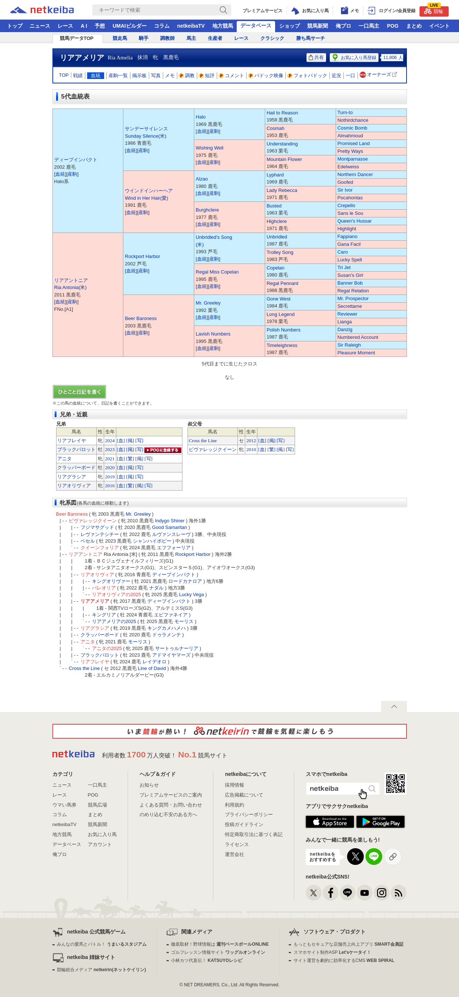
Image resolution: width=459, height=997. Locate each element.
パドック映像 (266, 75)
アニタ (64, 458)
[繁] (130, 458)
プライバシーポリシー (249, 814)
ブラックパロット (76, 449)
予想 (100, 26)
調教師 (167, 38)
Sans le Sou (350, 213)
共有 (316, 57)
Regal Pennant (282, 283)
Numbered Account (358, 337)
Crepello (346, 205)
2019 (110, 476)
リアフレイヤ (71, 440)
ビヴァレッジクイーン (213, 449)
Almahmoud (350, 135)
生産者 (215, 38)
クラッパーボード (76, 467)
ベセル (88, 541)
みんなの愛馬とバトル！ (102, 944)
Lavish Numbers (213, 334)
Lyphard (275, 175)
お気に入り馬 (102, 834)
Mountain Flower (284, 159)
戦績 (78, 75)
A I (84, 26)
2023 (110, 449)
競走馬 (120, 38)
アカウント (100, 844)
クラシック (272, 38)
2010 (251, 449)
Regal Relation (353, 290)
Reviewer (347, 314)
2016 (110, 485)
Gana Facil (349, 244)
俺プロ (343, 26)
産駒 (72, 174)
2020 (110, 467)
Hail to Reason (282, 113)
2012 (251, 440)
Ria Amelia (120, 58)
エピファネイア (171, 615)
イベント (439, 26)
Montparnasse (353, 159)
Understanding (282, 144)
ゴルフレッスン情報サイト (218, 952)
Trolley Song (280, 252)
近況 (336, 75)
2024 (110, 440)
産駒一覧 (118, 75)
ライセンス (237, 844)
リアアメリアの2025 (114, 621)
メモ (170, 75)
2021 (110, 458)
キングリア (104, 615)
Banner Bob (350, 283)
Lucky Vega (191, 594)
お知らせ (149, 785)
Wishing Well (209, 148)
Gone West (279, 299)
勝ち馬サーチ (310, 38)
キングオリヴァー (111, 581)
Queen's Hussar (355, 221)
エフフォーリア (174, 547)
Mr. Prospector (353, 298)
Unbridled (277, 237)
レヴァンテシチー (100, 534)
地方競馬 (222, 26)
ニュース (40, 26)
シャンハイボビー (152, 541)
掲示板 (139, 75)
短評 (207, 75)
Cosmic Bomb (352, 128)
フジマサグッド (97, 527)
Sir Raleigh (349, 345)
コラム (161, 26)
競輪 (433, 10)
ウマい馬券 (64, 805)
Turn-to (345, 112)
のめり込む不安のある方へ (168, 814)
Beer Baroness (141, 318)
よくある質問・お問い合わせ (171, 805)
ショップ (289, 26)
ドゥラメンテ (166, 634)
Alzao (202, 179)
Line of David (152, 668)
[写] (139, 440)
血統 (95, 75)
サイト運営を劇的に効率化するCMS (344, 960)
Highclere (277, 221)
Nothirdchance (353, 120)
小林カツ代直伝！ (206, 960)
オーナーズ (379, 74)
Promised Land (354, 143)
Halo (201, 117)
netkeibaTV (191, 26)
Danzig (345, 329)
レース (65, 26)
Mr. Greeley (208, 303)
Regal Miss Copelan (217, 272)
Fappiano (347, 236)
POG (392, 26)
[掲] (130, 440)
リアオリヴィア (74, 485)
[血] (121, 440)
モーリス (183, 621)
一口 (350, 75)
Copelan (275, 268)
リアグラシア (71, 476)
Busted (274, 206)
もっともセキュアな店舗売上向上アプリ (349, 944)
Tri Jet (344, 267)
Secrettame (350, 306)
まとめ (414, 26)
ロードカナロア (185, 581)
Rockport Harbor (142, 256)
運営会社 (234, 854)
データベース (255, 25)
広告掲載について (244, 795)
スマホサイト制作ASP (332, 952)
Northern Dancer (355, 174)
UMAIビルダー (130, 26)
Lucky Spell (350, 259)
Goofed (345, 182)
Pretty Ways (350, 151)
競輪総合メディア (101, 969)
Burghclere (207, 210)
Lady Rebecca (282, 190)
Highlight (347, 228)
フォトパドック (307, 75)
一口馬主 (369, 26)
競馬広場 (97, 805)
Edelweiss (348, 166)
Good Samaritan (169, 527)
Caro (343, 252)
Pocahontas (350, 197)
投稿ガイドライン (244, 824)
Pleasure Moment (356, 352)
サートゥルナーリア (176, 648)
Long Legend (281, 314)
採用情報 (234, 785)
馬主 (191, 38)
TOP (64, 75)
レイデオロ (155, 661)
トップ (15, 26)
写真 (156, 75)
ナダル (156, 588)
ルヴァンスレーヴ (171, 534)
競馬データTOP (77, 38)
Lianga (345, 321)
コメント (231, 75)
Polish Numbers (284, 330)
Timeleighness (282, 345)
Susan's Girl (350, 275)
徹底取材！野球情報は (220, 944)
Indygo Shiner (170, 520)
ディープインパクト (75, 159)
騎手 (143, 38)
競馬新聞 (317, 26)
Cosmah (275, 128)
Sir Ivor (345, 190)
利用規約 (234, 805)
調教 (187, 75)
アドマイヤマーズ (171, 655)
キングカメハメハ (166, 628)
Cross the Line (203, 440)
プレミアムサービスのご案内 (171, 795)
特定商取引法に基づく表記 (253, 834)
